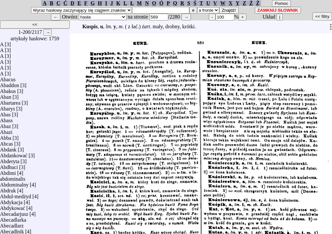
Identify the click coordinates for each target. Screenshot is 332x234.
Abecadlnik (12, 230)
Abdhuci (9, 165)
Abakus (8, 89)
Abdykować (12, 206)
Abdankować (13, 154)
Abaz (5, 124)
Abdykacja (11, 200)
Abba (5, 136)
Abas (5, 113)
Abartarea (10, 101)
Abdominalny (14, 183)
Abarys (7, 107)
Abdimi (8, 171)
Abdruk (8, 189)
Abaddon (9, 83)
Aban (5, 95)
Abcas (6, 142)
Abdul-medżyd (15, 195)
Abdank (8, 148)
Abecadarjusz (14, 212)
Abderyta (9, 159)
